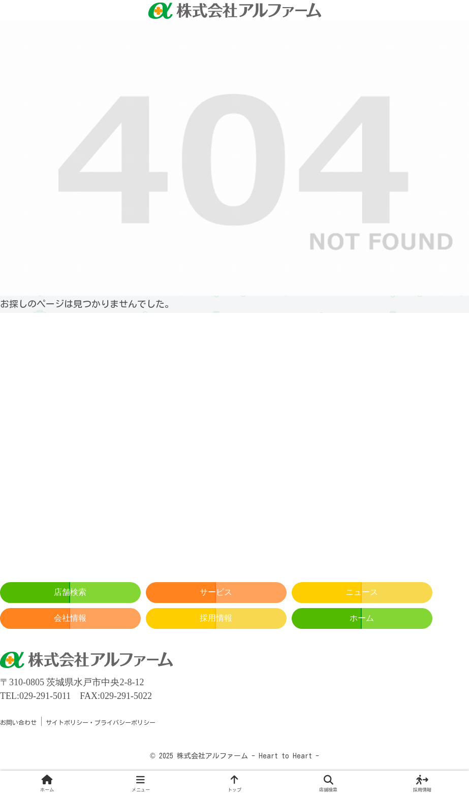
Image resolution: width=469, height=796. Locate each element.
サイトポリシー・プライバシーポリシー (100, 722)
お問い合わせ (18, 722)
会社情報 (70, 618)
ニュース (362, 592)
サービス (216, 592)
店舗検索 (70, 592)
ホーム (362, 618)
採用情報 (216, 618)
